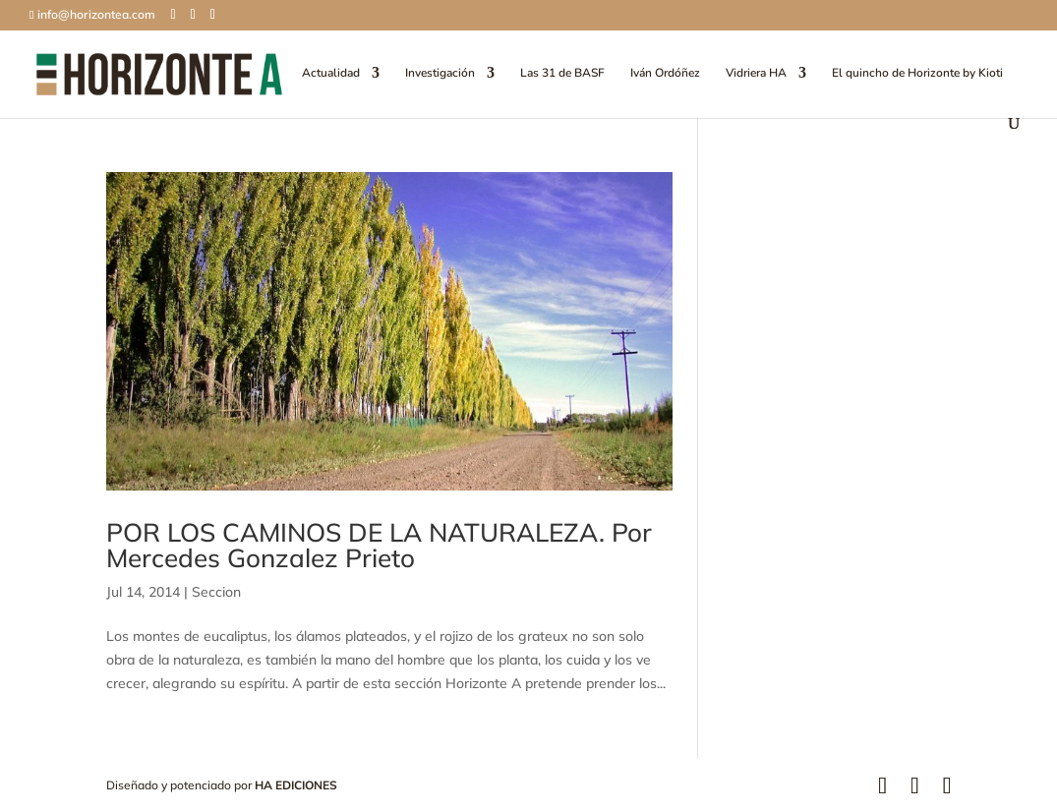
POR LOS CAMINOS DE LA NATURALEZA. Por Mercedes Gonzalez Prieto (379, 545)
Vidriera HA (756, 73)
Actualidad (331, 73)
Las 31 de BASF (562, 73)
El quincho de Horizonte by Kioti (917, 73)
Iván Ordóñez (665, 73)
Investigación (440, 73)
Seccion (216, 592)
